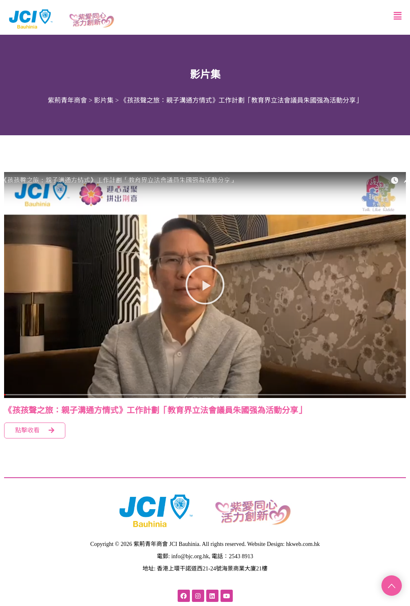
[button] (205, 284)
